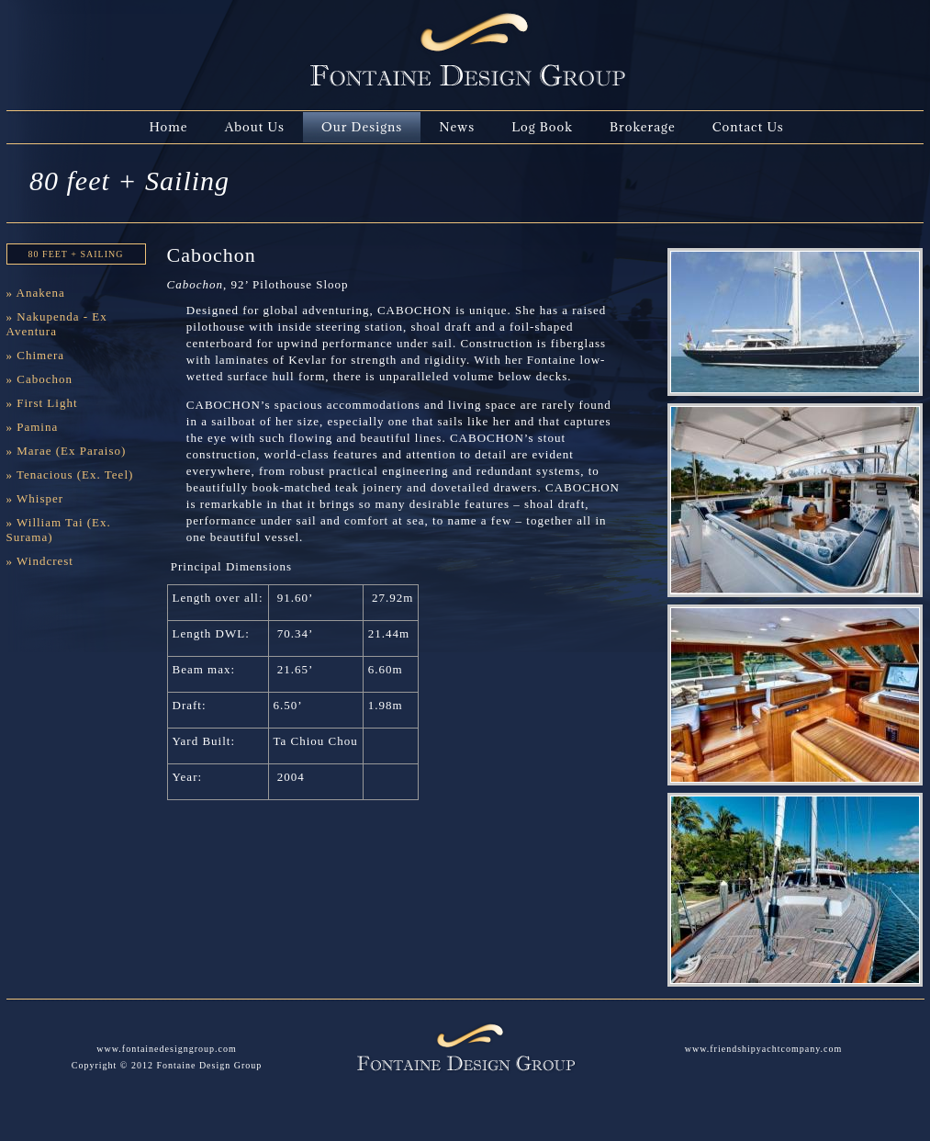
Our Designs (361, 127)
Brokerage (643, 127)
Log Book (542, 127)
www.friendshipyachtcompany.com (763, 1049)
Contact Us (748, 127)
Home (169, 127)
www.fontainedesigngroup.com (166, 1049)
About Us (255, 127)
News (457, 127)
